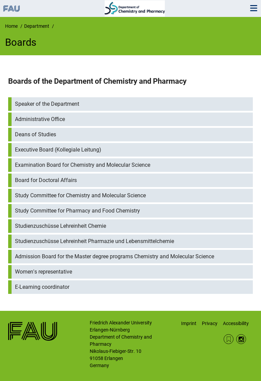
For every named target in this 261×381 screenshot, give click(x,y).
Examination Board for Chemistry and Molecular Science (82, 165)
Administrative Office (40, 119)
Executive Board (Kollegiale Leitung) (58, 149)
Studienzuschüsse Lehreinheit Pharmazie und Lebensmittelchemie (94, 241)
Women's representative (43, 271)
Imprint (188, 323)
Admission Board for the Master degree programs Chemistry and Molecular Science (114, 256)
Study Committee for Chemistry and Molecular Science (80, 195)
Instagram (241, 339)
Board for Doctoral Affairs (46, 180)
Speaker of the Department (47, 104)
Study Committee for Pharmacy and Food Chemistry (77, 210)
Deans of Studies (35, 134)
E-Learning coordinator (42, 287)
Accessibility (236, 323)
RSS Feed (228, 339)
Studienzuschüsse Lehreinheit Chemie (60, 226)
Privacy (210, 323)
